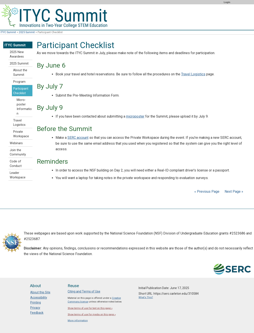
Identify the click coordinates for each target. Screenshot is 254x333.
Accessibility (38, 297)
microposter (135, 116)
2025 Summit (27, 32)
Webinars (16, 143)
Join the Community (18, 152)
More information (78, 320)
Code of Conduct (16, 164)
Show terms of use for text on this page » (90, 308)
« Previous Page (206, 191)
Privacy (35, 307)
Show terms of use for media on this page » (92, 314)
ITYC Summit (8, 32)
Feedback (36, 312)
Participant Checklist (20, 91)
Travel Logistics (193, 74)
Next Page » (233, 191)
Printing (35, 302)
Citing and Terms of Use (84, 291)
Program (19, 82)
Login (227, 2)
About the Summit (20, 72)
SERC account (77, 138)
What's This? (146, 297)
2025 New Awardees (17, 54)
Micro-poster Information (24, 106)
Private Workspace (21, 134)
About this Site (40, 292)
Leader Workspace (18, 175)
